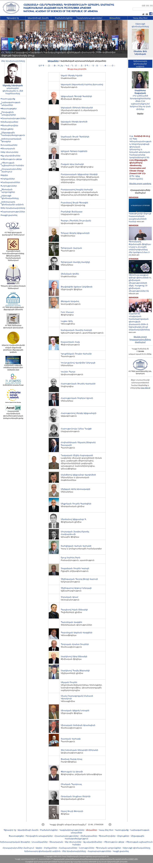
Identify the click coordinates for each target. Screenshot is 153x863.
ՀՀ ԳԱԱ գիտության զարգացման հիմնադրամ (13, 233)
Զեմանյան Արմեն (70, 274)
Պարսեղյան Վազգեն (71, 622)
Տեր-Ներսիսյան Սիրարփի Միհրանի (79, 750)
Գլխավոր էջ (13, 18)
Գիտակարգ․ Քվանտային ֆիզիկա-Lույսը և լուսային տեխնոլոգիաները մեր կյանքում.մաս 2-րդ (140, 247)
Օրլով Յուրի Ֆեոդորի (72, 811)
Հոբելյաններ (8, 179)
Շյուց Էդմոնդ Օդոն (70, 557)
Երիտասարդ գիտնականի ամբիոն (42, 851)
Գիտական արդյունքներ (108, 848)
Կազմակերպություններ (89, 18)
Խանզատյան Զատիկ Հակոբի (76, 330)
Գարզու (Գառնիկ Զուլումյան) (76, 220)
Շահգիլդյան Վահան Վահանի (76, 546)
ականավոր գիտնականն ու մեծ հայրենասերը (13, 91)
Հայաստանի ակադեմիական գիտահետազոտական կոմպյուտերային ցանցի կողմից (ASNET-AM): (95, 859)
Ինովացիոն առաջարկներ (39, 836)
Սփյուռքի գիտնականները (136, 848)
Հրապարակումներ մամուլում (18, 848)
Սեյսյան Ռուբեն (69, 682)
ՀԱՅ (143, 5)
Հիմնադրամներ (10, 122)
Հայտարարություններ (13, 211)
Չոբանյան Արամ (69, 597)
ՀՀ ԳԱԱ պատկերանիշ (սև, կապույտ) (140, 371)
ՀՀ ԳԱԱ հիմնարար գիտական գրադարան (13, 326)
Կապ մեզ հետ (140, 18)
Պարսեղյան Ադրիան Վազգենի (76, 632)
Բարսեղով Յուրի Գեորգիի (74, 202)
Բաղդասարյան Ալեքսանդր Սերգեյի (79, 174)
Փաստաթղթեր (9, 108)
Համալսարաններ (11, 182)
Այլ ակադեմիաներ (11, 156)
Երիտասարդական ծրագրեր (15, 842)
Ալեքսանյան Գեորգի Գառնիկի (76, 96)
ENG (147, 5)
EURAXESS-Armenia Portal (13, 384)
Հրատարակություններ (14, 118)
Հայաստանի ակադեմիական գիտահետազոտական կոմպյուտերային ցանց (13, 414)
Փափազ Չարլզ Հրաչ (71, 759)
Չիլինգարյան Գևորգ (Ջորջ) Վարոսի (79, 579)
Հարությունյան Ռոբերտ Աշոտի (77, 398)
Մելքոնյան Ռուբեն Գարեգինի (76, 504)
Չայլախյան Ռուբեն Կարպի (75, 568)
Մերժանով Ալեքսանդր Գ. (73, 519)
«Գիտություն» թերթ (12, 159)
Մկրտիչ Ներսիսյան (13, 85)
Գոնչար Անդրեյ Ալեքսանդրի (75, 233)
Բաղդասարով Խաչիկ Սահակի (77, 189)
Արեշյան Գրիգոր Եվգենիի (74, 151)
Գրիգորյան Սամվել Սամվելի (75, 262)
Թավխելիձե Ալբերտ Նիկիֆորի (76, 287)
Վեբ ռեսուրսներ (10, 152)
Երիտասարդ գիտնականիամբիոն (140, 63)
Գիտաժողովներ (10, 125)
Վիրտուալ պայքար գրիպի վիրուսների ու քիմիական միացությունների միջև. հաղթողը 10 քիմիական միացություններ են (140, 282)
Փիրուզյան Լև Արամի (72, 772)
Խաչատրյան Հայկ (70, 342)
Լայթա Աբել (67, 321)
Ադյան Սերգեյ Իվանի (71, 75)
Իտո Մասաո (67, 312)
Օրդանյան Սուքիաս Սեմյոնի (75, 796)
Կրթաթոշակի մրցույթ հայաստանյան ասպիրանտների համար (140, 216)
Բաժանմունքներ (64, 18)
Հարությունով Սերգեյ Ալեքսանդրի (78, 413)
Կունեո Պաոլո (68, 372)
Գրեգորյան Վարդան (71, 248)
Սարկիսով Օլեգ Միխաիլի (74, 656)
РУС (151, 5)
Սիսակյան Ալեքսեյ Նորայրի (75, 710)
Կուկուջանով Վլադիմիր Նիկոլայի (78, 363)
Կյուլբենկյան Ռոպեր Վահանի (76, 354)
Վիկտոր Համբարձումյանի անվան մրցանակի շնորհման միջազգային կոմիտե (13, 348)
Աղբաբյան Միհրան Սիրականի (77, 107)
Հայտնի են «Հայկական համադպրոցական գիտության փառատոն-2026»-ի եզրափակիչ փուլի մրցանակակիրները (140, 320)
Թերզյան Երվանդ (70, 301)
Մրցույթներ (8, 129)
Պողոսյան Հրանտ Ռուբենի (75, 644)
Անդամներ (114, 18)
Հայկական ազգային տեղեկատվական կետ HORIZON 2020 (13, 367)
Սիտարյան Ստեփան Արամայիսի (78, 725)
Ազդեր (5, 175)
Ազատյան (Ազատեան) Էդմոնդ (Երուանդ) (82, 84)
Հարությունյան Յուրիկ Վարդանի (78, 384)
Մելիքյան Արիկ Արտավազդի (75, 489)
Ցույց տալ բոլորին (76, 69)
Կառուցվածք (8, 99)
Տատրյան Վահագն (71, 739)
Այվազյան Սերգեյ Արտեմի (74, 122)
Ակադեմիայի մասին (38, 18)
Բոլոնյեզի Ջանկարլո (71, 211)
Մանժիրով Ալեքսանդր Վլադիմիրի (78, 475)
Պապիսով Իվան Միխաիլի (74, 609)
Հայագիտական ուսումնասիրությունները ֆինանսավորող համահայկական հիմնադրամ (13, 254)
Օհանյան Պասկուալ (71, 784)
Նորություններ (9, 186)
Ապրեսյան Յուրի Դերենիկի (75, 137)
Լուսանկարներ (9, 145)
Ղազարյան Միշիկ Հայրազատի (77, 455)
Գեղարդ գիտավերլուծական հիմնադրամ (13, 286)
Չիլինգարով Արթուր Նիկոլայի (76, 588)
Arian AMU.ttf (145, 388)
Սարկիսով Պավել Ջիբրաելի (75, 670)
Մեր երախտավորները (13, 61)
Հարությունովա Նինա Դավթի (76, 429)
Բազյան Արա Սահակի (72, 164)
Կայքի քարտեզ (9, 215)
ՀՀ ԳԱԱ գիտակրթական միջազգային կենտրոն (13, 307)
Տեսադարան (8, 148)
